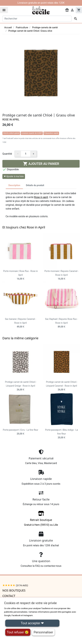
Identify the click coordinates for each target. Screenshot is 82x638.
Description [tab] (14, 185)
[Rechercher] (37, 19)
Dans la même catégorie (20, 338)
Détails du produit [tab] (35, 185)
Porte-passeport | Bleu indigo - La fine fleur (61, 434)
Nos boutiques (13, 590)
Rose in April (10, 119)
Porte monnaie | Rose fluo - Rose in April (20, 275)
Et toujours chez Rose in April (23, 227)
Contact (8, 596)
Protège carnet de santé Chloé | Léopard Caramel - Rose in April (61, 386)
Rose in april (41, 197)
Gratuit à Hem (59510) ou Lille (41, 519)
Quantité (7, 153)
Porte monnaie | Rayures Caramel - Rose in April (61, 275)
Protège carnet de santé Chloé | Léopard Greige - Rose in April (20, 386)
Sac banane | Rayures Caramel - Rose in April (20, 323)
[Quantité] (25, 154)
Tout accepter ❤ (32, 623)
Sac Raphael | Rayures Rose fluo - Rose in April (61, 323)
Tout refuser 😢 (18, 632)
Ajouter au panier (41, 163)
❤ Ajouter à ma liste (14, 176)
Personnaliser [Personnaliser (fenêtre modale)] (43, 632)
